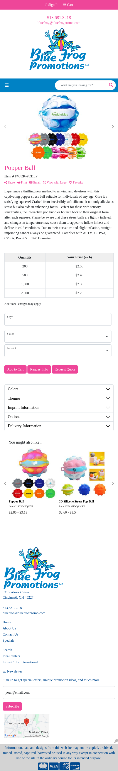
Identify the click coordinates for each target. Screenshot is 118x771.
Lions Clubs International (20, 662)
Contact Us (10, 634)
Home (7, 622)
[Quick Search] (81, 85)
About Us (9, 628)
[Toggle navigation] (6, 85)
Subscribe (12, 706)
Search (7, 650)
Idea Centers (11, 656)
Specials (8, 640)
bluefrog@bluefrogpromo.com (59, 23)
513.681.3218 (59, 17)
